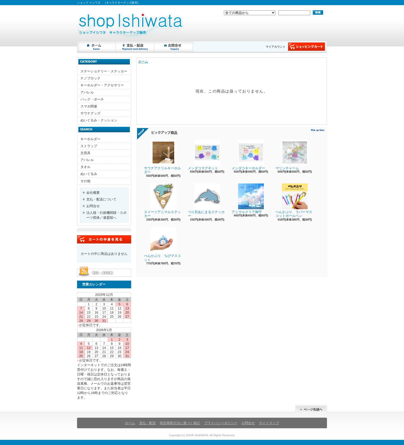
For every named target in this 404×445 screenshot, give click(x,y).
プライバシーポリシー (221, 423)
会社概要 (93, 193)
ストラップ (88, 146)
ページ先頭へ (311, 409)
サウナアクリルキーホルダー (162, 157)
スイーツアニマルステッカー (162, 200)
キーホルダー (90, 139)
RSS (95, 273)
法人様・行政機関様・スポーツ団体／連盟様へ (106, 215)
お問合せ (174, 46)
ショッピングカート (306, 47)
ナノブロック (90, 78)
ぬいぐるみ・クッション (98, 120)
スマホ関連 (88, 106)
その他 (85, 181)
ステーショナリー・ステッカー (103, 71)
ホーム (96, 46)
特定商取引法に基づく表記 (180, 423)
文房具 (85, 153)
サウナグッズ (90, 113)
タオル (85, 167)
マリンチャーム (291, 155)
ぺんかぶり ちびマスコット (162, 244)
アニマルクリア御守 (248, 198)
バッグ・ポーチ (92, 99)
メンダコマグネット (204, 155)
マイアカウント (275, 46)
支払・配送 (147, 423)
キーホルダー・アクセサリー (102, 85)
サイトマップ (269, 423)
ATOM (108, 273)
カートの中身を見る (104, 239)
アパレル (87, 92)
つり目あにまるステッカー (206, 200)
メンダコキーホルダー (248, 155)
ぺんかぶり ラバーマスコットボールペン (293, 200)
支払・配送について (135, 46)
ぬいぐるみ (88, 174)
